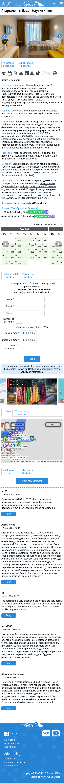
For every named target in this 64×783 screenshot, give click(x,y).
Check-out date (10, 340)
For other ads (11, 765)
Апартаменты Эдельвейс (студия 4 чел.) (28, 185)
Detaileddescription (9, 64)
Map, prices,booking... (26, 64)
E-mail (10, 306)
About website (11, 743)
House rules (10, 746)
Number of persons (8, 320)
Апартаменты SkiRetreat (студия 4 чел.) (28, 198)
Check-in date (11, 333)
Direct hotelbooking (10, 275)
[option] (32, 36)
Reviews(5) (9, 471)
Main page (9, 739)
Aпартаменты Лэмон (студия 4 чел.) (27, 11)
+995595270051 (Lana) (14, 212)
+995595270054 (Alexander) (17, 216)
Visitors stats (11, 758)
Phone (10, 313)
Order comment (9, 347)
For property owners (14, 762)
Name (10, 299)
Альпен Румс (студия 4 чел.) (22, 195)
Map (7, 411)
